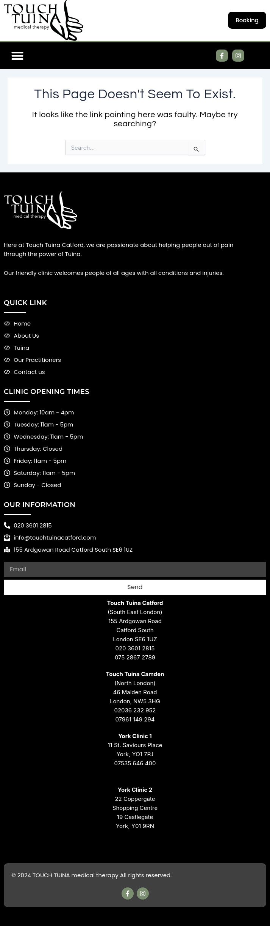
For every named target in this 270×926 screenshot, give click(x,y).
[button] (17, 55)
